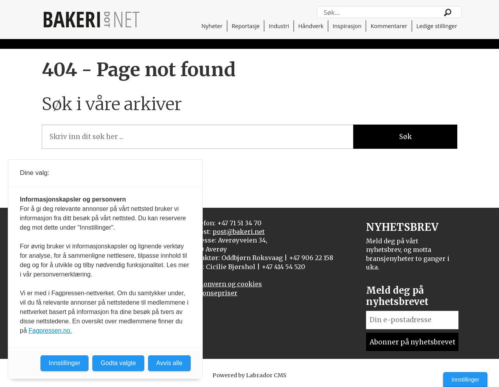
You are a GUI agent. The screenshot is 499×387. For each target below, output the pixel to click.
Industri (279, 26)
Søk (405, 136)
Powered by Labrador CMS (249, 375)
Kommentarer (389, 26)
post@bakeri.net (238, 231)
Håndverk (311, 26)
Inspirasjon (347, 26)
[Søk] (448, 12)
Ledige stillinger (436, 26)
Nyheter (212, 26)
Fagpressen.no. (50, 330)
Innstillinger (465, 379)
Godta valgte (118, 363)
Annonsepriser (213, 293)
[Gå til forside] (92, 19)
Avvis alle (169, 363)
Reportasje (246, 26)
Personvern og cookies (225, 284)
